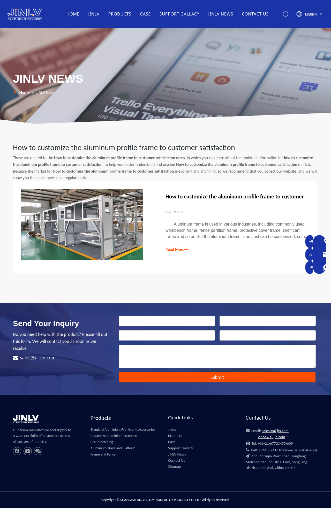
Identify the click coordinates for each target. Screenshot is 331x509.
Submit (217, 378)
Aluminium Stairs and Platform (113, 449)
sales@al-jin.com (38, 358)
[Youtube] (28, 452)
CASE (145, 14)
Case (172, 443)
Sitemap (174, 467)
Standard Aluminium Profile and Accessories (123, 430)
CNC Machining (102, 443)
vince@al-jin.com (271, 438)
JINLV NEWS (220, 14)
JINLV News (177, 455)
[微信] (38, 452)
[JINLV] (26, 420)
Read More (177, 250)
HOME (72, 14)
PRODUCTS (119, 14)
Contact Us (176, 461)
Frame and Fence (103, 455)
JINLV (94, 14)
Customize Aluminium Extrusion (114, 437)
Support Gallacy (180, 449)
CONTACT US (255, 14)
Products (175, 436)
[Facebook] (17, 452)
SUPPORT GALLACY (179, 14)
